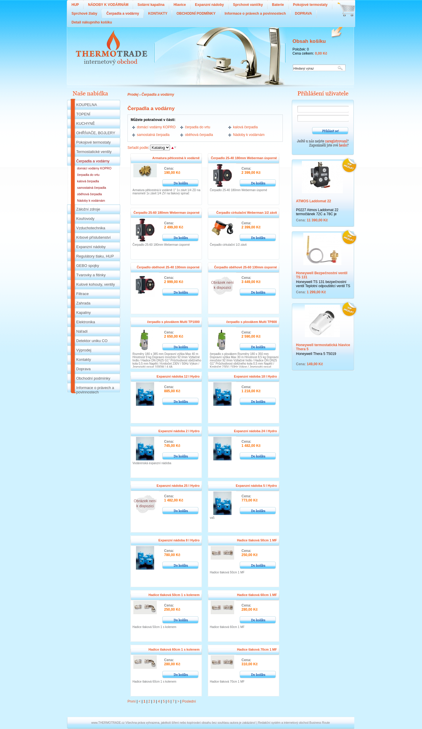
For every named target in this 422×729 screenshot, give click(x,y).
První (131, 701)
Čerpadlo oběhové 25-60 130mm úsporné (245, 267)
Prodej (132, 94)
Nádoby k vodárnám (248, 135)
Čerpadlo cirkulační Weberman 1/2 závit (246, 212)
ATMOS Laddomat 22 (313, 201)
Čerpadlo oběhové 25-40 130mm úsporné (168, 267)
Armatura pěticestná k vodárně (176, 158)
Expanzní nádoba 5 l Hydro (256, 485)
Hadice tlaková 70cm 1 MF (257, 649)
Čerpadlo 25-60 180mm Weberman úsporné (167, 212)
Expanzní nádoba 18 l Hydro (255, 376)
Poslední (189, 701)
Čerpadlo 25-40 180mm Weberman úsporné (244, 158)
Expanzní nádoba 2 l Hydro (179, 431)
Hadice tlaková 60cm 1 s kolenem (174, 649)
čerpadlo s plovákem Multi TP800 (251, 322)
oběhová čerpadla (199, 135)
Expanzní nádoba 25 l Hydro (178, 485)
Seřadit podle (137, 148)
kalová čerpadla (245, 127)
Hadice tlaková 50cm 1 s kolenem (174, 595)
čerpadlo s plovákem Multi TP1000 (173, 322)
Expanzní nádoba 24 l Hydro (255, 431)
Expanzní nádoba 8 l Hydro (179, 540)
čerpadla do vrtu (197, 127)
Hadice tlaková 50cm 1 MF (257, 540)
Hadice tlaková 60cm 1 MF (257, 595)
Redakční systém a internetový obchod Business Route (294, 722)
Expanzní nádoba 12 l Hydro (178, 376)
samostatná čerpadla (153, 135)
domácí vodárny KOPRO (156, 127)
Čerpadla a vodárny (158, 94)
